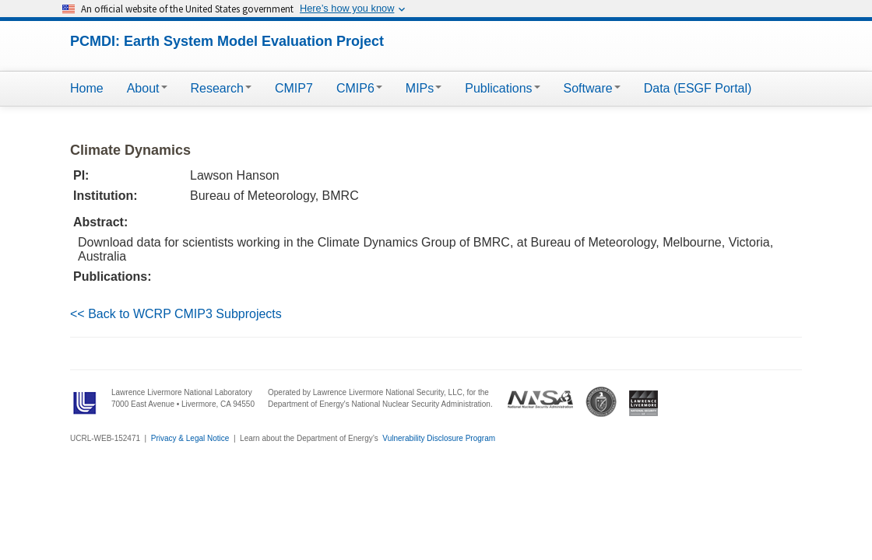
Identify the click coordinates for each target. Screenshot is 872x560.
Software (592, 88)
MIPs (423, 88)
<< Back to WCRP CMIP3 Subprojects (176, 313)
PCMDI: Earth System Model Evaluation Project (227, 41)
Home (87, 88)
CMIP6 (359, 88)
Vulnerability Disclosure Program (438, 438)
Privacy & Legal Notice (190, 438)
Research (221, 88)
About (147, 88)
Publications (502, 88)
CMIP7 (294, 88)
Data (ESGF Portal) (698, 88)
